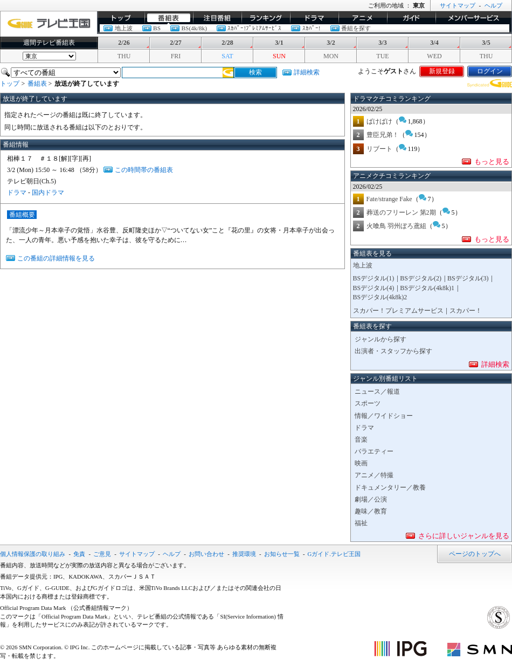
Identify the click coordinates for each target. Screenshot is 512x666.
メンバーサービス (473, 17)
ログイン (490, 71)
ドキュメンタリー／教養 (390, 487)
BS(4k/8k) (193, 28)
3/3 (382, 42)
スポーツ (367, 403)
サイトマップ (457, 5)
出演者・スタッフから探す (393, 351)
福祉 (361, 523)
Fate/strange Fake (389, 199)
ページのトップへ (475, 554)
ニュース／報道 (377, 391)
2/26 (123, 42)
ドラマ (314, 17)
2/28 (227, 42)
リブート (379, 149)
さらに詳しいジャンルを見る (463, 536)
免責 (79, 554)
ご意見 (102, 554)
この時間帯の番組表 (144, 170)
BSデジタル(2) (420, 278)
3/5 (486, 42)
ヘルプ (493, 5)
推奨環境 (244, 554)
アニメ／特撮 (374, 475)
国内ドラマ (48, 192)
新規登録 (442, 71)
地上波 (124, 28)
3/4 (434, 42)
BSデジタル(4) (374, 288)
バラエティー (374, 451)
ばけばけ (379, 121)
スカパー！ (465, 310)
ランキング (265, 17)
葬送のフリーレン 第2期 (401, 212)
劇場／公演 (371, 499)
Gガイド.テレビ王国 (334, 554)
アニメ (362, 17)
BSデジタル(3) (468, 278)
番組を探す (356, 28)
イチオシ (217, 17)
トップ (120, 17)
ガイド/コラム (411, 17)
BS (157, 28)
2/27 (175, 42)
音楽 (361, 439)
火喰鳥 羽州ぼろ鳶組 (396, 226)
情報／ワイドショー (384, 416)
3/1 (279, 42)
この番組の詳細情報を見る (56, 258)
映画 (361, 463)
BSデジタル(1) (374, 278)
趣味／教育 (371, 511)
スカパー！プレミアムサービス (398, 310)
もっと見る (491, 161)
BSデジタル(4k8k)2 (380, 297)
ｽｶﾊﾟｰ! (311, 28)
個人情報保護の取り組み (32, 554)
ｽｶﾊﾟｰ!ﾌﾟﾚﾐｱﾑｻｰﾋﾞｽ (254, 28)
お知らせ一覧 (282, 554)
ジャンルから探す (380, 339)
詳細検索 (307, 72)
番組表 (168, 17)
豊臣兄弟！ (382, 135)
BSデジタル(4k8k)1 (427, 288)
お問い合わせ (206, 554)
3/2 (331, 42)
